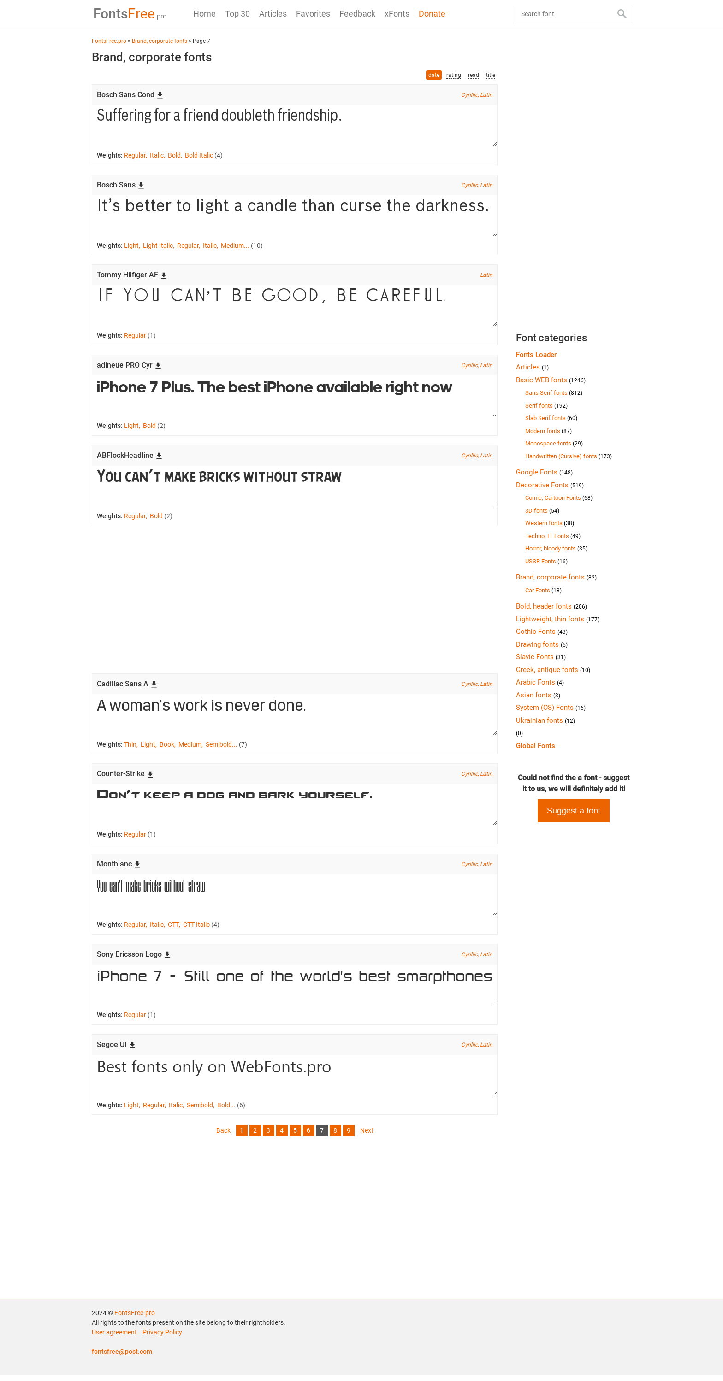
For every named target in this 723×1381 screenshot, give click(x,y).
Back (223, 1136)
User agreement (114, 1338)
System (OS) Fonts (551, 707)
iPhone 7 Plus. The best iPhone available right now (294, 398)
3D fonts (542, 510)
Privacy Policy (162, 1338)
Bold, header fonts (551, 606)
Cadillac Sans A (127, 686)
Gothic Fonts (542, 631)
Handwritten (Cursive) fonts (568, 456)
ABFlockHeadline (130, 457)
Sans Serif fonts (553, 392)
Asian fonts (538, 695)
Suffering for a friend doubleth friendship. (294, 125)
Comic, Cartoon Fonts (559, 497)
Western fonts (549, 523)
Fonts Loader (536, 355)
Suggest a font (573, 810)
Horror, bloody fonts (556, 548)
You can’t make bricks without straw (294, 488)
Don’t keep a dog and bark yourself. (294, 808)
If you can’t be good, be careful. (294, 307)
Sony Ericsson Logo (134, 958)
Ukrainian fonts (545, 720)
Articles (273, 13)
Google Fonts (544, 472)
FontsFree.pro (134, 1318)
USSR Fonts (546, 561)
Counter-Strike (125, 777)
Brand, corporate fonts (556, 577)
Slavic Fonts (541, 657)
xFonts (397, 13)
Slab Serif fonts (551, 418)
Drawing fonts (542, 644)
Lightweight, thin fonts (557, 619)
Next (366, 1136)
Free (129, 14)
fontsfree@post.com (122, 1357)
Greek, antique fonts (553, 670)
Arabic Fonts (540, 682)
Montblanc (119, 868)
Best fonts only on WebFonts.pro (294, 1080)
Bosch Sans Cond (130, 94)
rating (453, 75)
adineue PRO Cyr (129, 367)
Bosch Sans (121, 185)
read (473, 75)
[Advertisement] (295, 602)
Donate (432, 13)
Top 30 (237, 13)
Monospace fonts (554, 443)
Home (204, 13)
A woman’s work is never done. (294, 717)
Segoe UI (116, 1049)
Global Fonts (535, 746)
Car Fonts (543, 590)
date (433, 75)
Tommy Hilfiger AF (132, 276)
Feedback (357, 13)
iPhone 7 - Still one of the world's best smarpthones (294, 990)
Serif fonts (546, 405)
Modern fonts (548, 430)
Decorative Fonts (550, 485)
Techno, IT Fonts (553, 536)
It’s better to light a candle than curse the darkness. (294, 216)
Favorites (313, 13)
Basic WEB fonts (551, 380)
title (490, 75)
